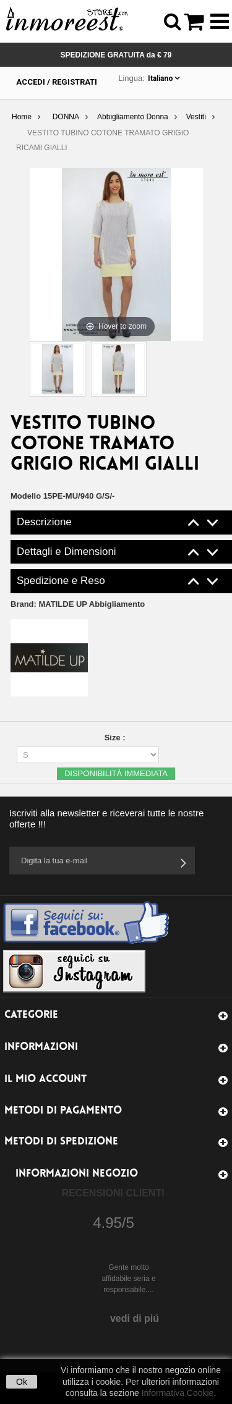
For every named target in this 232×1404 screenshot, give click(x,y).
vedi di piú (134, 1318)
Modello (26, 496)
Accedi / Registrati (56, 82)
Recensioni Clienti (112, 1193)
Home (22, 116)
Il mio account (45, 1079)
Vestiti (196, 116)
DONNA (66, 116)
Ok (21, 1382)
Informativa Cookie (178, 1393)
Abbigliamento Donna (132, 116)
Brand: (78, 604)
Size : (116, 737)
